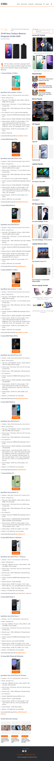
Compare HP (30, 4)
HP (43, 4)
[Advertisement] (27, 17)
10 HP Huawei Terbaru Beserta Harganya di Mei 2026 (5, 740)
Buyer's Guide (24, 4)
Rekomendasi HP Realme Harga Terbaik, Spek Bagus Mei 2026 (45, 94)
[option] (6, 732)
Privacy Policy (20, 754)
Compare (16, 89)
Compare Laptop (38, 4)
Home (2, 29)
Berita (18, 4)
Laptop (47, 4)
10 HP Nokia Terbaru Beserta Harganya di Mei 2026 (15, 740)
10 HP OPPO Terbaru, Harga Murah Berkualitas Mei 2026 (25, 740)
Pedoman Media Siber (30, 754)
